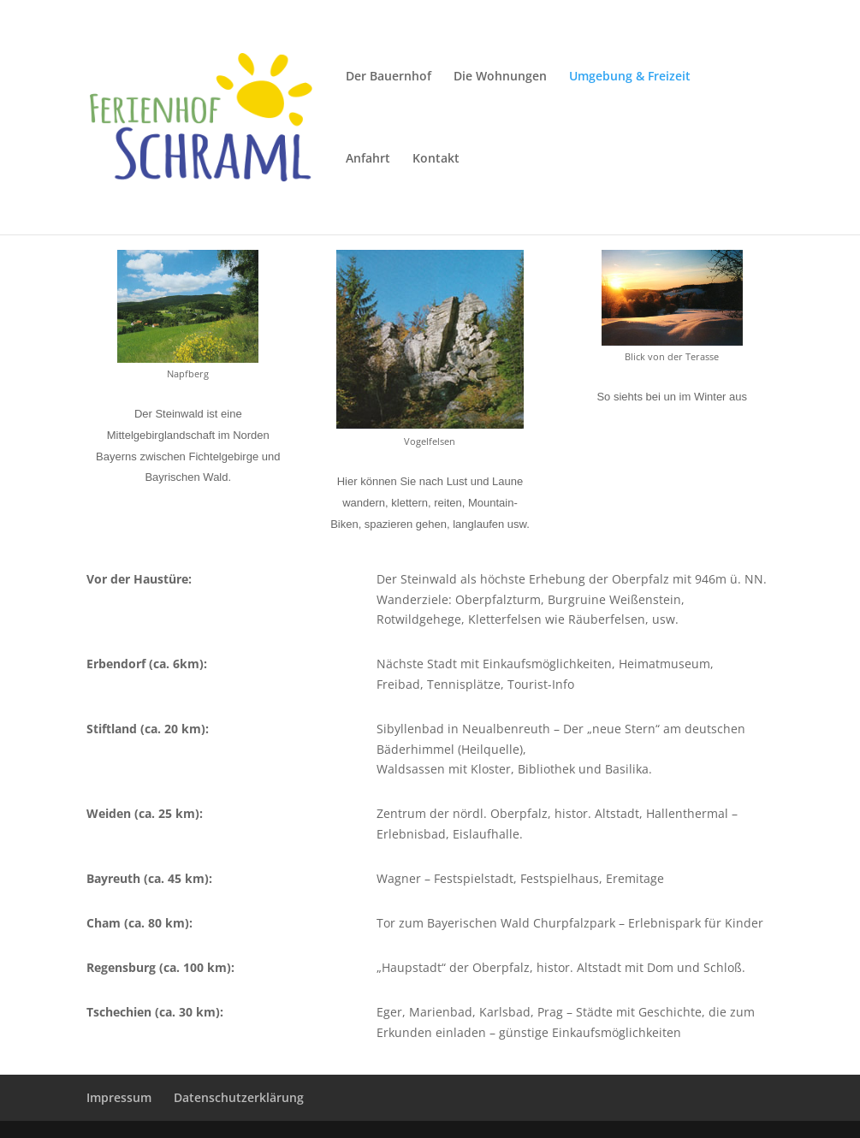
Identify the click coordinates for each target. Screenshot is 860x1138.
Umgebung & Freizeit (630, 77)
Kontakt (436, 159)
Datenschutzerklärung (239, 1097)
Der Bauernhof (388, 77)
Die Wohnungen (500, 77)
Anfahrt (368, 159)
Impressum (118, 1097)
